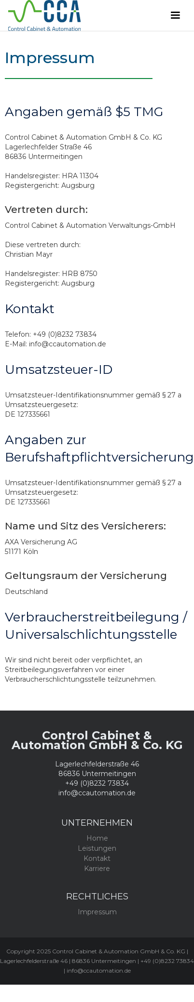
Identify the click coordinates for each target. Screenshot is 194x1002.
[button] (175, 15)
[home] (80, 15)
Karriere (97, 868)
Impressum (97, 912)
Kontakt (97, 858)
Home (97, 838)
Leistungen (97, 848)
